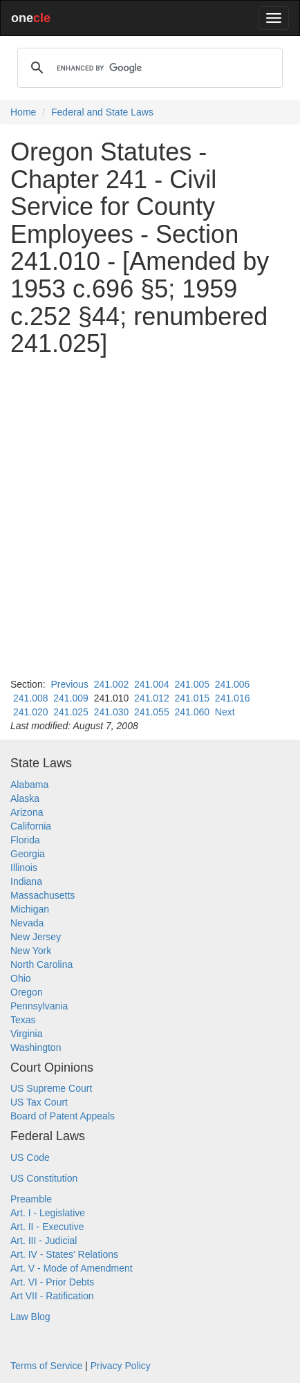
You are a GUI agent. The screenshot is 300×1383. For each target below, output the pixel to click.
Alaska (24, 798)
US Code (30, 1157)
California (30, 826)
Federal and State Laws (102, 112)
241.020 (30, 711)
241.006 (232, 684)
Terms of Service (46, 1365)
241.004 (151, 684)
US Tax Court (39, 1102)
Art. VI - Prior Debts (52, 1282)
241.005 (191, 684)
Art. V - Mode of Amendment (71, 1268)
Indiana (26, 881)
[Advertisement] (150, 517)
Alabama (29, 784)
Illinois (23, 867)
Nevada (27, 922)
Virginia (26, 1033)
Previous (69, 684)
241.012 (151, 698)
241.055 (151, 711)
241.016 (232, 698)
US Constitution (43, 1178)
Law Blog (30, 1316)
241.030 (111, 711)
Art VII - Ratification (52, 1295)
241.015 (191, 698)
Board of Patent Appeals (62, 1115)
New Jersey (35, 936)
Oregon (26, 992)
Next (225, 711)
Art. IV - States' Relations (64, 1254)
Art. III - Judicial (43, 1240)
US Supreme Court (51, 1088)
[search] (148, 67)
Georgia (27, 853)
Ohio (20, 978)
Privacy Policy (121, 1365)
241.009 (70, 698)
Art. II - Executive (47, 1226)
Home (23, 112)
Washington (35, 1047)
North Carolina (41, 964)
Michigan (29, 909)
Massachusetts (42, 895)
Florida (25, 839)
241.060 (191, 711)
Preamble (31, 1199)
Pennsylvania (39, 1005)
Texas (23, 1019)
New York (30, 950)
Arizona (26, 812)
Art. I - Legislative (47, 1212)
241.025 (70, 711)
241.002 (111, 684)
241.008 (30, 698)
